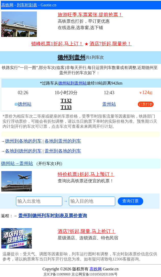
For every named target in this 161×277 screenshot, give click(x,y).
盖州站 (109, 104)
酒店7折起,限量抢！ (111, 43)
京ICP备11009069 (56, 274)
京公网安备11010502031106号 (94, 274)
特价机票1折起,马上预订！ (86, 174)
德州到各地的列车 (23, 141)
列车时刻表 (27, 5)
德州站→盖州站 (17, 163)
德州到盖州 (71, 57)
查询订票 (130, 201)
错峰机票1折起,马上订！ (57, 43)
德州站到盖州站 (72, 83)
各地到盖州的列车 (63, 141)
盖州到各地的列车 (63, 151)
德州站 (25, 104)
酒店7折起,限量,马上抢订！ (87, 231)
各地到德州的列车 (23, 151)
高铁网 (7, 5)
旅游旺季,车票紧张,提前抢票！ (90, 14)
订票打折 (146, 104)
